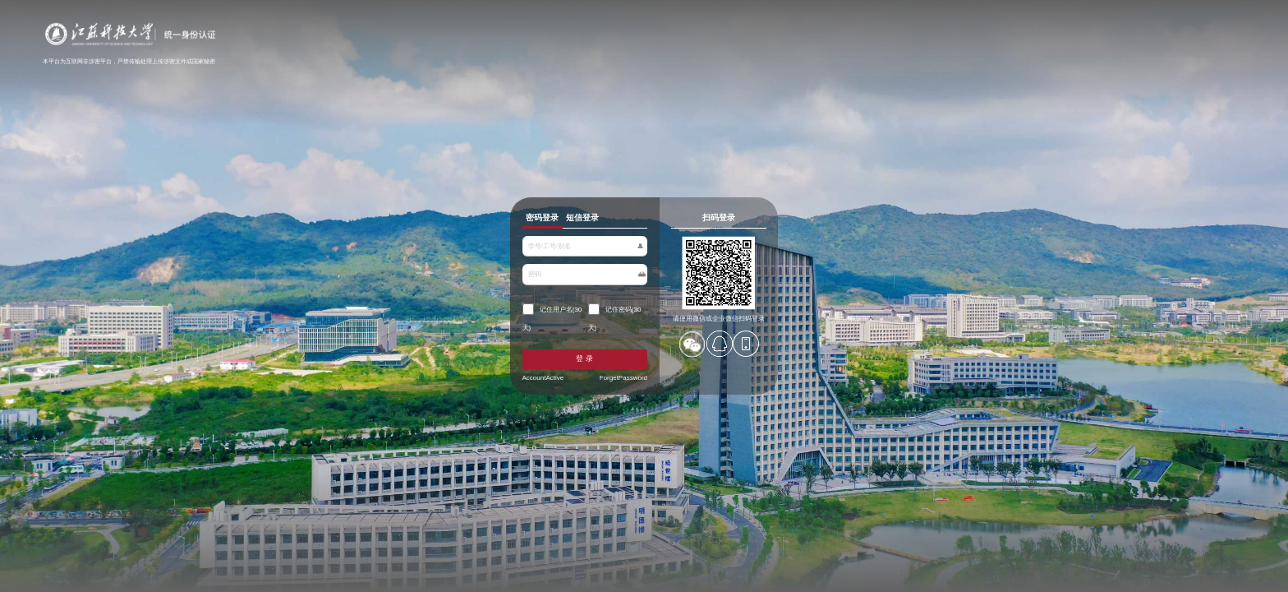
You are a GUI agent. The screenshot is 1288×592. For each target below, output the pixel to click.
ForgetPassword (607, 407)
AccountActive (465, 407)
